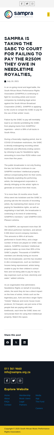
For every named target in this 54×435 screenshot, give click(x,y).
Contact (7, 405)
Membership (24, 395)
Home (7, 395)
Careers (39, 408)
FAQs (6, 401)
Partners (23, 405)
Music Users (24, 398)
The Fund (40, 401)
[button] (48, 14)
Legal (21, 401)
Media (38, 395)
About (7, 398)
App (37, 398)
